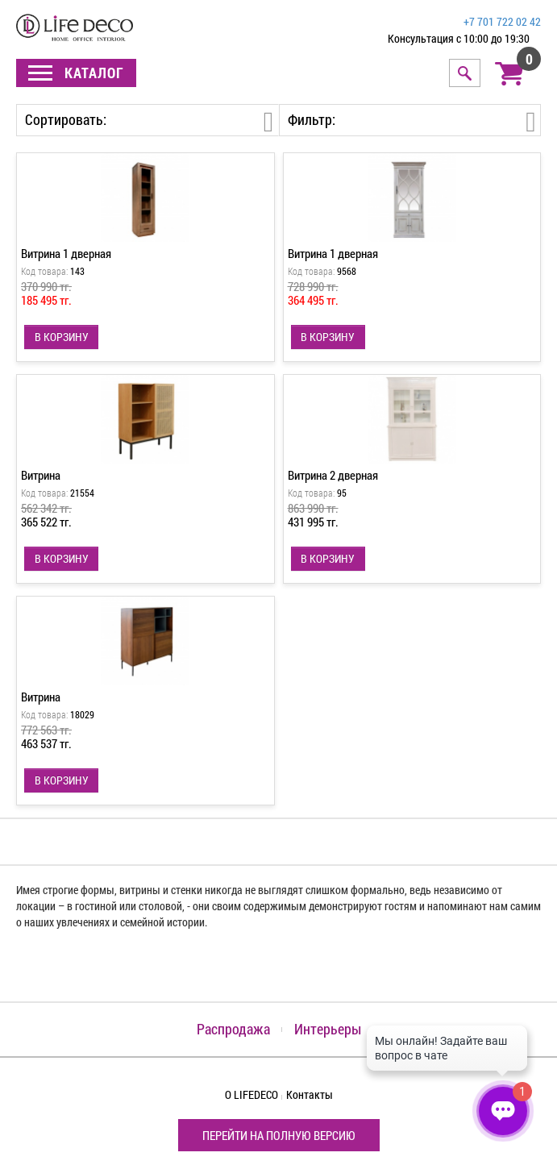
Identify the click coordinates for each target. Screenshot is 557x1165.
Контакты (309, 1094)
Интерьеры (327, 1028)
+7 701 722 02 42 (502, 21)
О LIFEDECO (251, 1094)
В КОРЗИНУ (62, 336)
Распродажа (233, 1028)
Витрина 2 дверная (333, 475)
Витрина (40, 475)
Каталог (76, 73)
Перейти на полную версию (278, 1135)
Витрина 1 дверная (66, 253)
